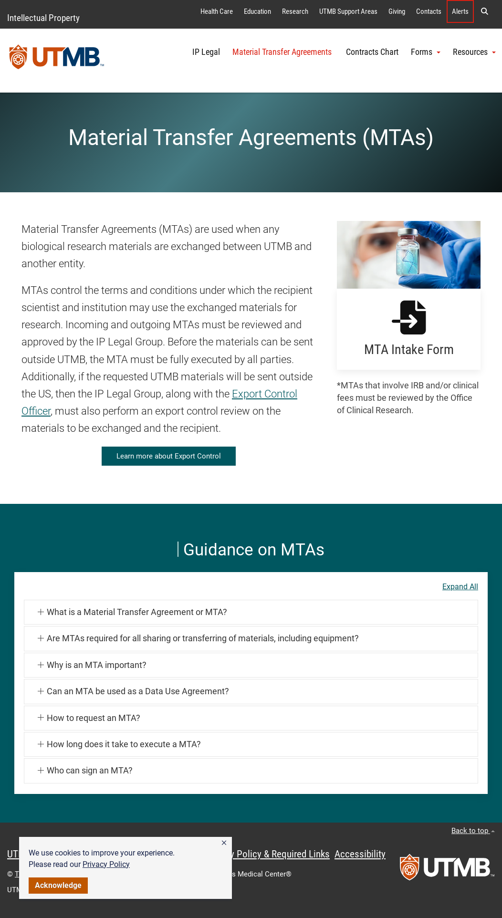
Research (295, 11)
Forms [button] (425, 52)
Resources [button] (474, 52)
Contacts (428, 11)
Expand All (460, 587)
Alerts (460, 11)
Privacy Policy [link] (106, 864)
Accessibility (360, 854)
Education (257, 11)
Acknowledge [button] (58, 885)
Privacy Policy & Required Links (267, 854)
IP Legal (206, 52)
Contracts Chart (372, 52)
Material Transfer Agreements (283, 52)
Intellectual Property (43, 17)
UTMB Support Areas (348, 11)
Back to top (473, 830)
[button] (224, 843)
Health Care (216, 11)
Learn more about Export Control (168, 456)
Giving (396, 11)
